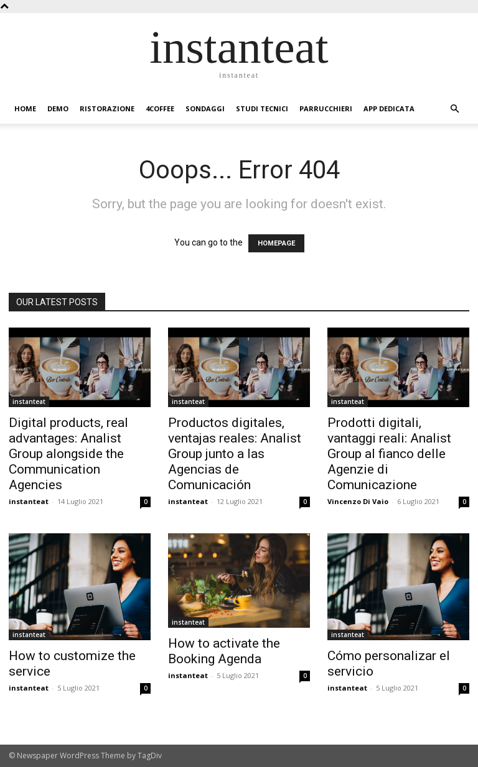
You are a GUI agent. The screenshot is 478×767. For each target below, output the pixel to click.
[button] (454, 109)
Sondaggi (205, 108)
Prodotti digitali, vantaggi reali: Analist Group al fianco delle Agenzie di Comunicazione (389, 453)
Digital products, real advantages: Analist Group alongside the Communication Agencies (68, 453)
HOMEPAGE (276, 243)
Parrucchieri (325, 108)
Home (25, 108)
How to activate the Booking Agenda (224, 651)
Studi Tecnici (262, 108)
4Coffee (160, 108)
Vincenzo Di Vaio (357, 501)
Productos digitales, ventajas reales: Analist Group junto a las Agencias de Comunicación (234, 453)
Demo (57, 108)
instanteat (28, 401)
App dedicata (389, 108)
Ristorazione (107, 108)
